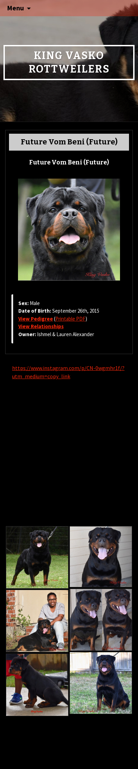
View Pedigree (35, 318)
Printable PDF (70, 318)
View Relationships (41, 326)
